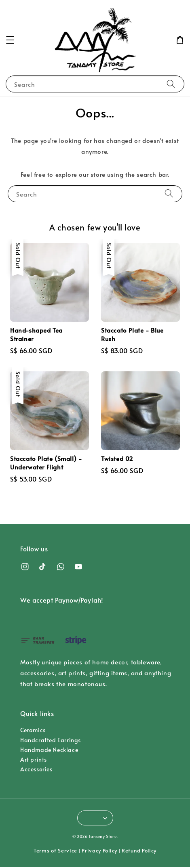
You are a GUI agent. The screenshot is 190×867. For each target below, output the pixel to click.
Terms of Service (55, 850)
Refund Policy (139, 850)
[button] (10, 40)
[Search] (171, 84)
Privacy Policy (99, 850)
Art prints (33, 759)
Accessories (36, 769)
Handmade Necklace (49, 750)
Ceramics (33, 730)
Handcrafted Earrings (50, 740)
